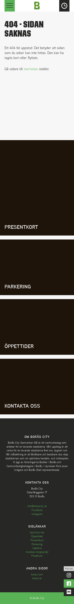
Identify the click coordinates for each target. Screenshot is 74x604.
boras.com (37, 574)
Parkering (37, 544)
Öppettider (37, 536)
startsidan (31, 69)
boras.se (37, 578)
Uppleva (37, 548)
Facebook (37, 510)
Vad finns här (37, 532)
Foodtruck (37, 556)
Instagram (37, 514)
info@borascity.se (37, 506)
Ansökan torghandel (37, 552)
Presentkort (37, 540)
